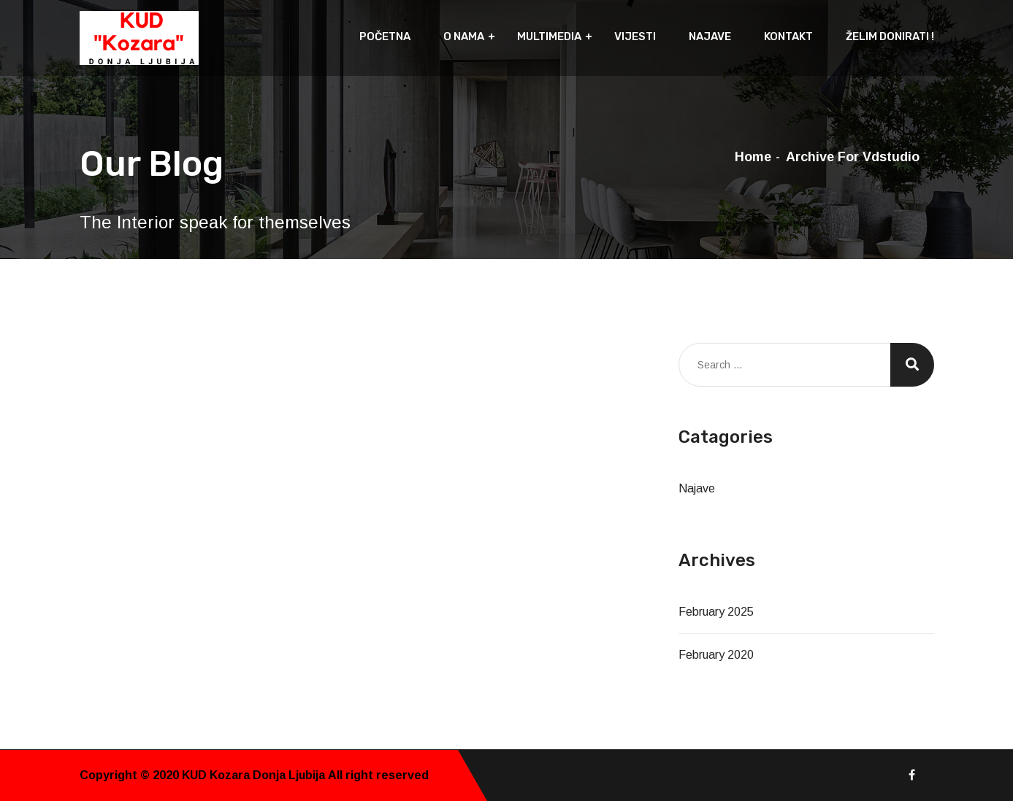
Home (753, 157)
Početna (384, 36)
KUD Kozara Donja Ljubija (255, 775)
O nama (463, 36)
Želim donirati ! (890, 36)
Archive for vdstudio (853, 157)
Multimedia (549, 36)
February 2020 (716, 655)
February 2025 (716, 611)
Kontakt (788, 36)
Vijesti (635, 36)
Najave (710, 36)
